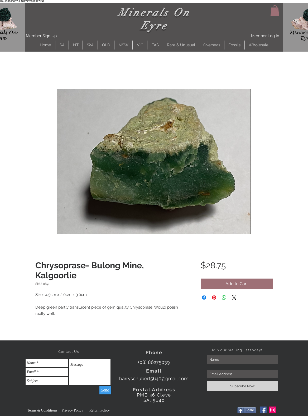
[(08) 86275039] (153, 362)
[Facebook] (263, 410)
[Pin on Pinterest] (214, 297)
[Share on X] (234, 297)
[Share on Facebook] (204, 297)
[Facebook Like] (225, 410)
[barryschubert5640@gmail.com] (154, 378)
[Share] (246, 410)
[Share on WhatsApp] (224, 297)
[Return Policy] (99, 410)
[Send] (105, 390)
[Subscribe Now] (242, 386)
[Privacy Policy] (72, 410)
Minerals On (154, 12)
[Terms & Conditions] (42, 410)
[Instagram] (272, 410)
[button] (41, 36)
